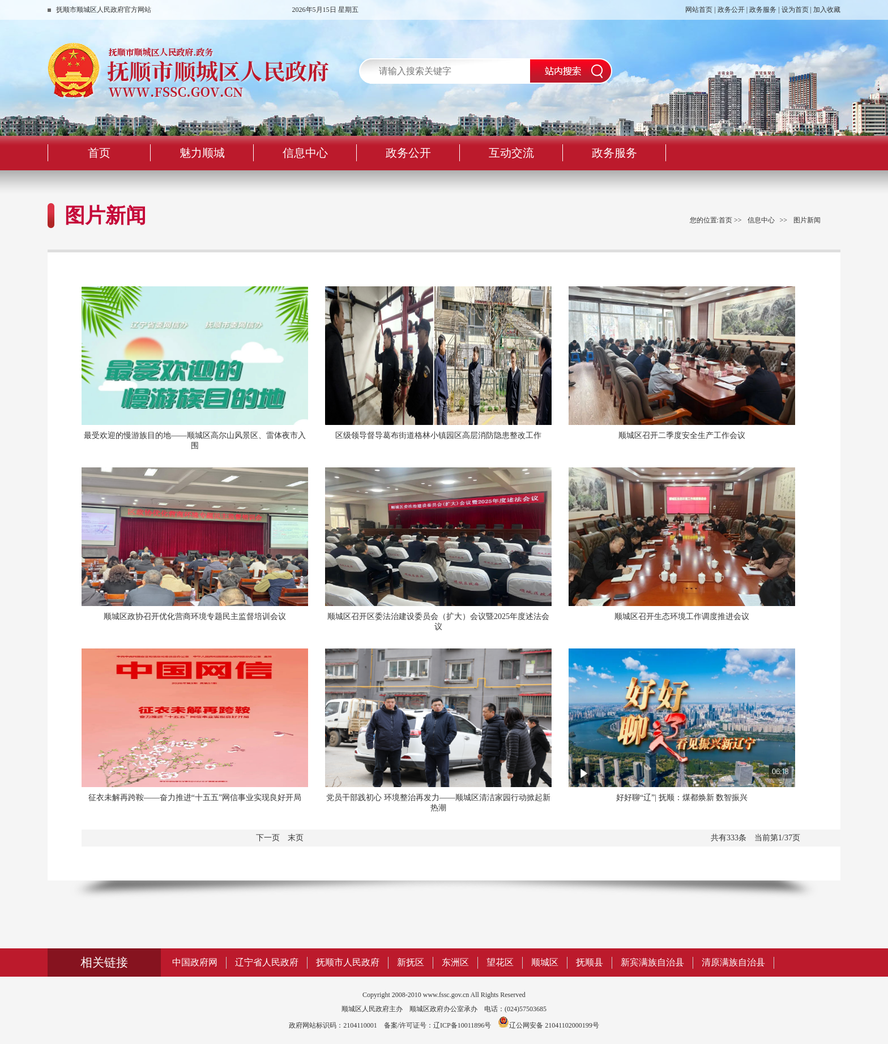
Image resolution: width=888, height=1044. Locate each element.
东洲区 (455, 962)
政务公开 (731, 10)
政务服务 (762, 10)
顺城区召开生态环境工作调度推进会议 (681, 616)
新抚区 (410, 962)
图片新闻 (807, 220)
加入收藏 (826, 10)
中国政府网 (194, 962)
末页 (296, 838)
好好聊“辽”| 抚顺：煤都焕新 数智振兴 (682, 797)
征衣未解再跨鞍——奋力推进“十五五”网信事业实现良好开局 (194, 797)
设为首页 (795, 10)
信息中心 (761, 220)
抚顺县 (589, 962)
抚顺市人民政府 (347, 962)
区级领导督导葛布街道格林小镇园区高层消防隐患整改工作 (438, 435)
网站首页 (698, 10)
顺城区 (544, 962)
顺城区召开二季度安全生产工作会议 (681, 435)
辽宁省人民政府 (266, 962)
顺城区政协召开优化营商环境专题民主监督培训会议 (195, 616)
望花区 (500, 962)
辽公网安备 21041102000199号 (548, 1025)
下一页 (268, 838)
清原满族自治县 (733, 962)
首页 (725, 220)
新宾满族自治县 (652, 962)
